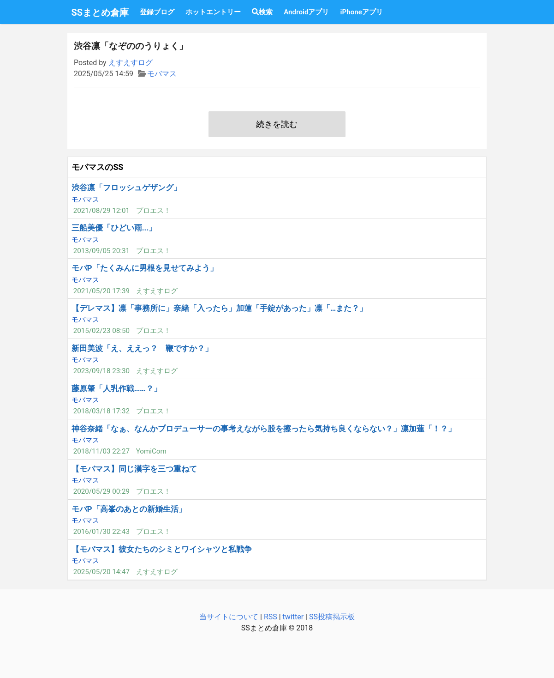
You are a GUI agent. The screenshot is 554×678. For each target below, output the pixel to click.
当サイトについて (228, 616)
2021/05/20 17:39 (101, 291)
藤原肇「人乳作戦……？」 (116, 388)
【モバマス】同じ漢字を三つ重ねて (134, 468)
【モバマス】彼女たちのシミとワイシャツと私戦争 (161, 549)
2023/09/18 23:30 (101, 371)
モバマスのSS (97, 167)
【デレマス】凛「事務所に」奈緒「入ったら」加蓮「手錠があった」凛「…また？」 (219, 308)
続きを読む (277, 124)
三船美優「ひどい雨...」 (114, 227)
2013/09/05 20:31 (101, 251)
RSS (270, 616)
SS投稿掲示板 (332, 616)
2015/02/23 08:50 (101, 331)
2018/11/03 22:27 (101, 451)
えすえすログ (130, 62)
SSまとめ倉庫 (100, 12)
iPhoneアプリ (361, 12)
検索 (262, 12)
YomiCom (151, 451)
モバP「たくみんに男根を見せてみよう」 (144, 267)
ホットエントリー (213, 12)
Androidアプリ (306, 12)
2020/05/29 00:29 (101, 491)
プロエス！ (153, 210)
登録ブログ (157, 12)
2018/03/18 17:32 (101, 411)
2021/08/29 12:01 (101, 210)
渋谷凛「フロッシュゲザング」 (126, 187)
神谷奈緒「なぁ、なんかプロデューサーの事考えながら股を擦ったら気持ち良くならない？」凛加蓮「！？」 (263, 428)
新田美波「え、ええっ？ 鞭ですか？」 (142, 348)
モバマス (162, 73)
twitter (293, 616)
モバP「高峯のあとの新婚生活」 (128, 509)
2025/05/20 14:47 (101, 572)
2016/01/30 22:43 (101, 531)
